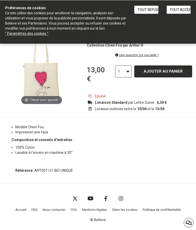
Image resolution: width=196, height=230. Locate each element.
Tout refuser (147, 10)
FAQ (34, 210)
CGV (73, 210)
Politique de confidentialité (162, 210)
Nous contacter (54, 210)
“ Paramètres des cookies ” (26, 33)
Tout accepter (180, 10)
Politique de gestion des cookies (75, 33)
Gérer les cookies (125, 210)
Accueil (20, 210)
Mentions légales (94, 210)
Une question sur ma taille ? (137, 55)
